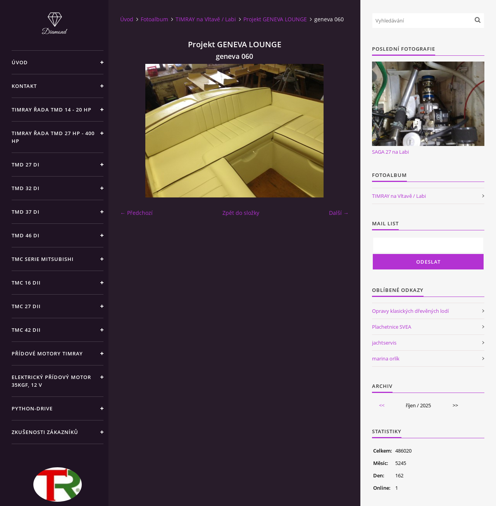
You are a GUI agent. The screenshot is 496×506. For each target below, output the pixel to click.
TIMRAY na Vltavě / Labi (206, 19)
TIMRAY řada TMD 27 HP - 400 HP (53, 137)
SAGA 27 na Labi (390, 151)
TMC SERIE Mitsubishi (43, 259)
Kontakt (24, 85)
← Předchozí (136, 212)
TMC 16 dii (26, 282)
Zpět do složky (240, 212)
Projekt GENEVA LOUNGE (275, 19)
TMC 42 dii (26, 329)
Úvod (20, 62)
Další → (339, 212)
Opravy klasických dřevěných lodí (410, 310)
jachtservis (384, 342)
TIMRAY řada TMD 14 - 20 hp (51, 109)
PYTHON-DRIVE (32, 408)
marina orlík (386, 358)
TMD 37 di (26, 211)
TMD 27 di (26, 164)
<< (381, 405)
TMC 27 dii (26, 306)
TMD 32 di (26, 188)
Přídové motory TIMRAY (47, 353)
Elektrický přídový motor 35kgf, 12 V (51, 381)
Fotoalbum (154, 19)
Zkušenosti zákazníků (45, 432)
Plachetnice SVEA (391, 326)
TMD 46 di (26, 235)
